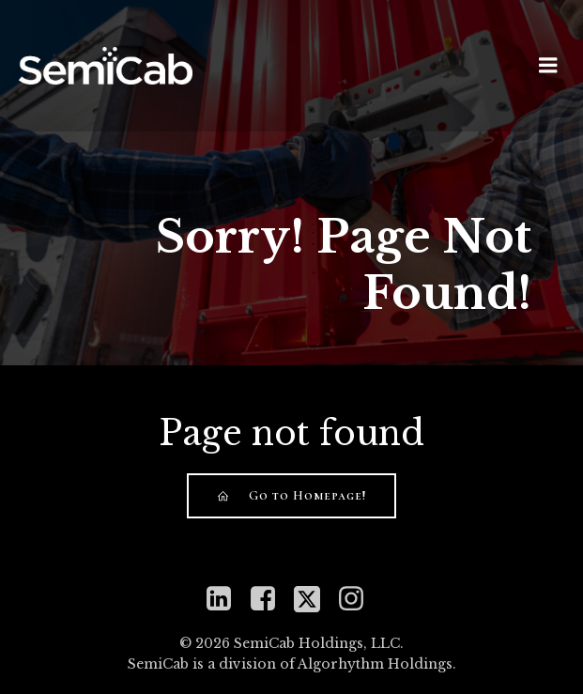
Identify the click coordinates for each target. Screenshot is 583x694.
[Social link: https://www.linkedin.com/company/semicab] (226, 599)
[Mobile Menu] (548, 66)
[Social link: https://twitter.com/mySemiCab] (314, 599)
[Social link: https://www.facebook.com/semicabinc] (270, 599)
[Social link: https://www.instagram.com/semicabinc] (358, 599)
